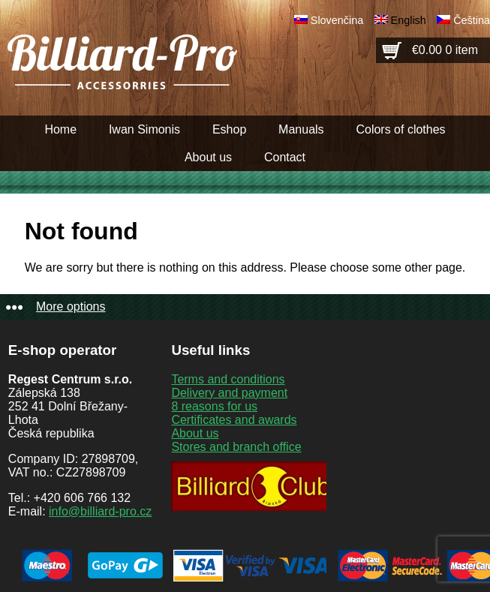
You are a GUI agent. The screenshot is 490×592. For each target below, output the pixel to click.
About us (208, 157)
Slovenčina (337, 20)
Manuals (300, 129)
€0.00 (445, 50)
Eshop (229, 129)
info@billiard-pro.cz (100, 511)
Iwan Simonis (144, 129)
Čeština (471, 20)
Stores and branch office (236, 446)
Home (60, 129)
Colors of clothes (400, 129)
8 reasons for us (214, 406)
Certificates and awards (233, 419)
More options (71, 306)
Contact (284, 157)
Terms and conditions (227, 379)
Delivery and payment (229, 392)
